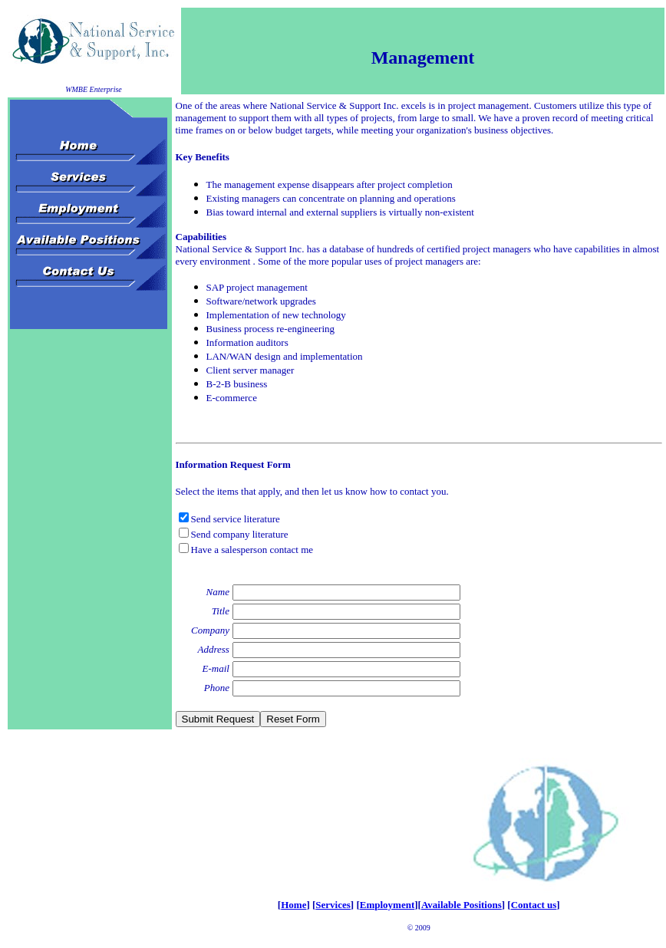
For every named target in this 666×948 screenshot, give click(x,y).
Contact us (534, 904)
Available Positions (461, 904)
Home (293, 904)
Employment (387, 904)
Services (332, 904)
